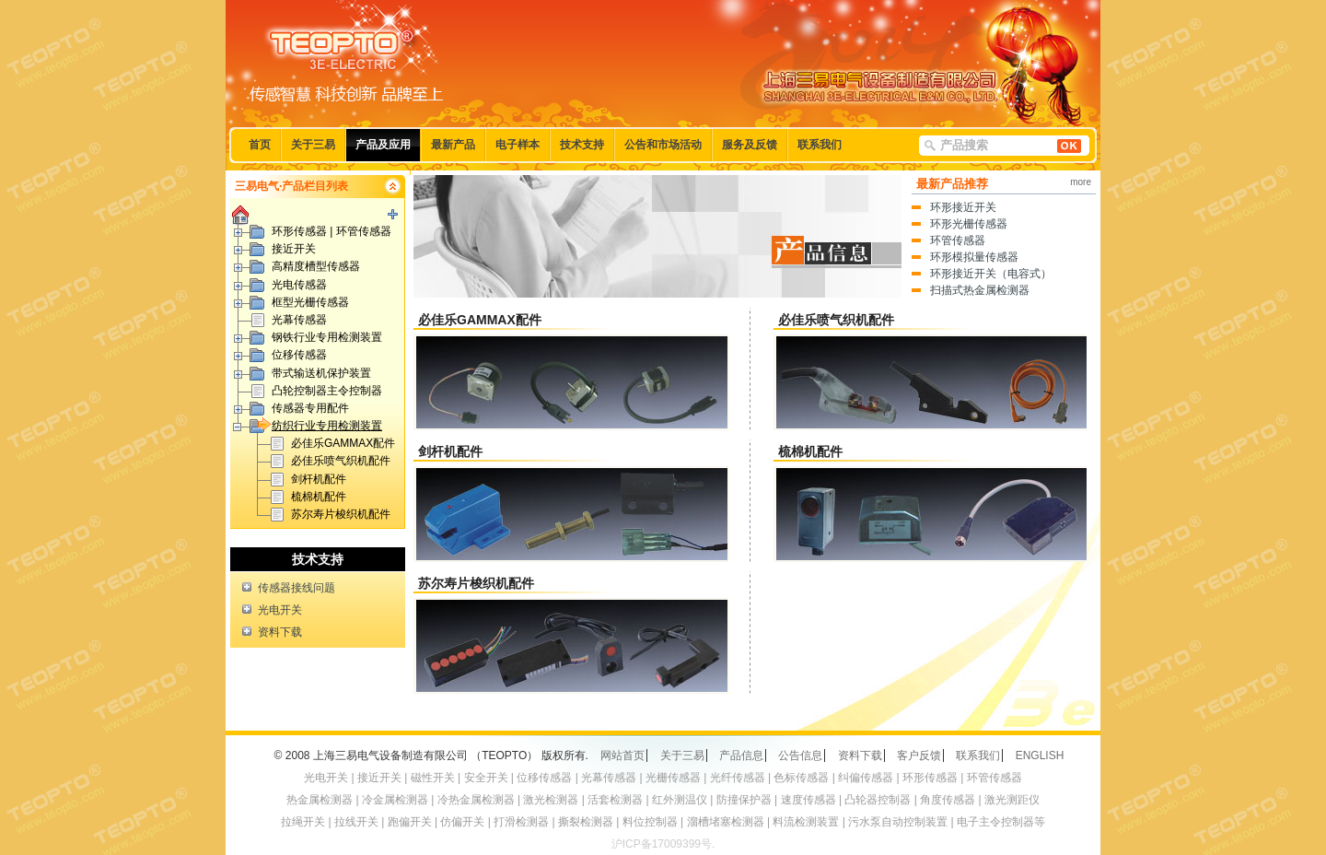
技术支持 (582, 144)
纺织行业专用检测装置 (320, 424)
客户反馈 (919, 755)
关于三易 (313, 144)
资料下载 (280, 632)
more (1080, 182)
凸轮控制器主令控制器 (327, 390)
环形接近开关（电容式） (991, 273)
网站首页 (622, 755)
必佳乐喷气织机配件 (340, 460)
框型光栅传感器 (310, 302)
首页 (260, 144)
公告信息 (800, 755)
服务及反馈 (749, 144)
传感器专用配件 (310, 408)
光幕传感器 (299, 319)
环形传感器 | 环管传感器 (331, 231)
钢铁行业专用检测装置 (327, 337)
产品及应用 (383, 144)
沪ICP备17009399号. (663, 843)
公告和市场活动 (663, 144)
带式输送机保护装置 (321, 373)
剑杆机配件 (318, 479)
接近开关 (294, 248)
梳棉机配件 (318, 496)
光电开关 (280, 609)
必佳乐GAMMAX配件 (343, 443)
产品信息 (741, 755)
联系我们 (819, 144)
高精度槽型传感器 (316, 266)
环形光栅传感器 (968, 223)
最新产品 (453, 144)
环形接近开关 (963, 207)
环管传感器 (957, 240)
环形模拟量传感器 (974, 257)
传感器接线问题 (296, 587)
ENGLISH (1040, 755)
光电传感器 (299, 284)
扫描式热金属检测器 (979, 290)
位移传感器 (299, 354)
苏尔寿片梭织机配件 (340, 514)
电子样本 (517, 144)
